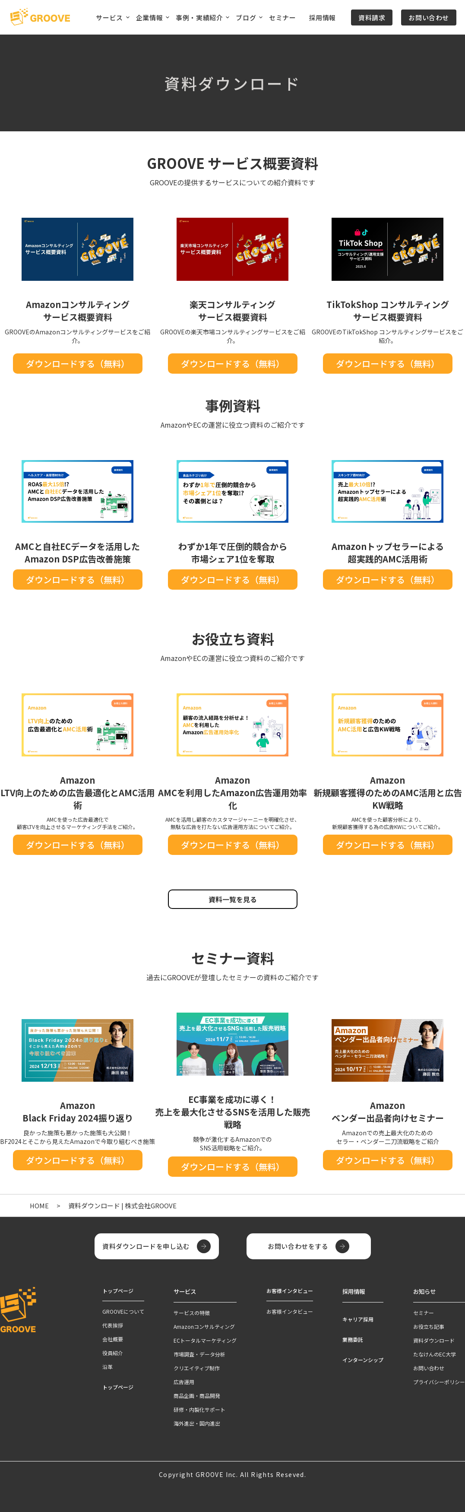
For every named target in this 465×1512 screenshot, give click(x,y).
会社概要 (112, 1339)
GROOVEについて (123, 1311)
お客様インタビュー (289, 1311)
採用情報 (322, 17)
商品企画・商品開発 (197, 1394)
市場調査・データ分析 (199, 1352)
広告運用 (184, 1380)
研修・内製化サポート (199, 1408)
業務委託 (352, 1338)
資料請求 (371, 17)
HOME (39, 1205)
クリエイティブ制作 (197, 1366)
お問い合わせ (428, 17)
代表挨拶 (112, 1325)
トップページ (117, 1387)
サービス (184, 1290)
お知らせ (423, 1290)
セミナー (282, 17)
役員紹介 (112, 1352)
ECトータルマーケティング (205, 1339)
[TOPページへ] (40, 17)
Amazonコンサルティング (204, 1325)
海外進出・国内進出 (197, 1422)
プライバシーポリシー (439, 1380)
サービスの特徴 (192, 1311)
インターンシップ (362, 1358)
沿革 (107, 1366)
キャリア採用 (357, 1317)
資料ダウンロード (434, 1339)
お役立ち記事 (428, 1325)
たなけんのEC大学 (434, 1352)
